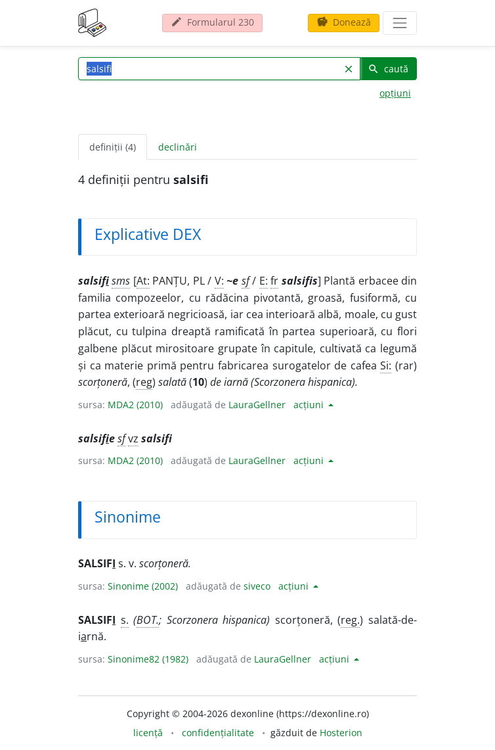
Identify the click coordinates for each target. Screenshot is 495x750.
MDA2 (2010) (135, 404)
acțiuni (309, 404)
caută (388, 68)
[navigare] (400, 23)
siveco (257, 586)
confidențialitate (218, 732)
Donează (343, 22)
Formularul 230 (212, 22)
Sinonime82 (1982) (148, 659)
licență (148, 732)
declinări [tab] (177, 147)
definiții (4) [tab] (112, 147)
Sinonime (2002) (143, 586)
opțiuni (395, 93)
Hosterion (341, 732)
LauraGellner (257, 404)
